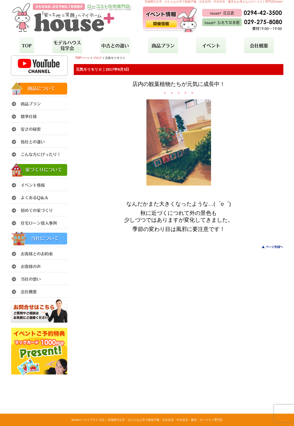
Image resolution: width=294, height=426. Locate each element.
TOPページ (82, 57)
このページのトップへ (268, 246)
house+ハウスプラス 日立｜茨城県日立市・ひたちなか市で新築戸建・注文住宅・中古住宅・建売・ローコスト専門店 (147, 419)
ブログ (97, 57)
